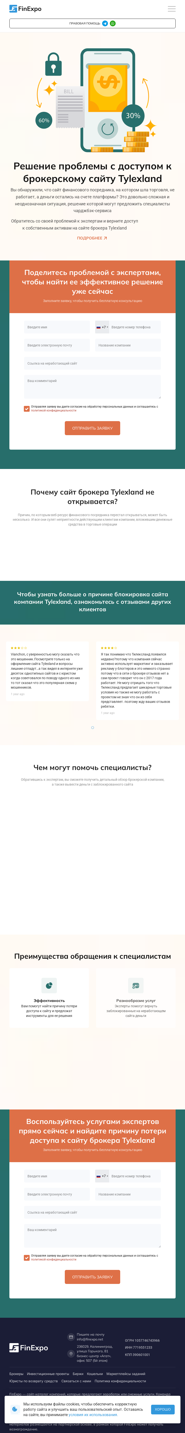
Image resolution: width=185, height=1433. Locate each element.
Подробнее (92, 238)
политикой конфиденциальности (53, 410)
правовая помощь (84, 23)
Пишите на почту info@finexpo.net (86, 1336)
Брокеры (16, 1374)
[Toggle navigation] (171, 9)
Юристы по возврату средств (33, 1381)
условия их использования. (93, 1414)
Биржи (78, 1374)
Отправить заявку (92, 428)
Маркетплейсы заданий (125, 1374)
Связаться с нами (76, 1381)
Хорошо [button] (163, 1409)
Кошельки (95, 1374)
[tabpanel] (47, 671)
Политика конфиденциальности (120, 1381)
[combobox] (102, 327)
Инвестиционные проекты (48, 1374)
